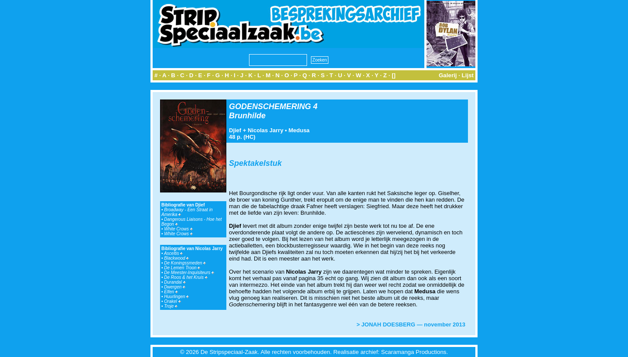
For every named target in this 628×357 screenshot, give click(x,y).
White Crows (178, 229)
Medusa (298, 130)
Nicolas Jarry (265, 130)
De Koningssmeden (185, 263)
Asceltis (173, 253)
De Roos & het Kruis (185, 277)
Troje (170, 306)
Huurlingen (176, 296)
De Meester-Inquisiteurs (189, 272)
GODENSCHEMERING (270, 106)
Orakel (172, 301)
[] (394, 75)
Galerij (448, 75)
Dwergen (174, 287)
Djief (235, 130)
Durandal (174, 282)
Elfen (171, 291)
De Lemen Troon (182, 267)
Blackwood (176, 258)
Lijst (468, 75)
